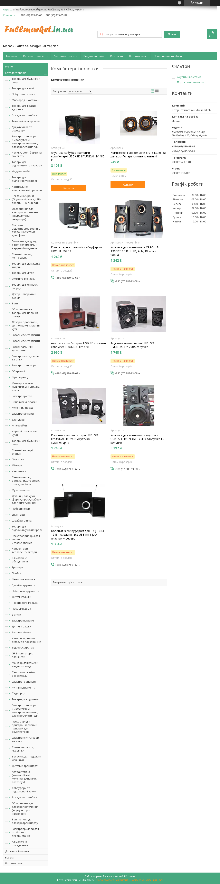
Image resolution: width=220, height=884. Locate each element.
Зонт (15, 303)
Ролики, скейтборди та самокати (27, 154)
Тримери (17, 567)
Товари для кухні (23, 88)
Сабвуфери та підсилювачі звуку (24, 789)
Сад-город (18, 693)
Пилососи (18, 459)
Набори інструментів (25, 591)
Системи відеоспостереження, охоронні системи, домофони (26, 230)
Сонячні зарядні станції (22, 451)
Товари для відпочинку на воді (24, 179)
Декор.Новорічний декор (24, 295)
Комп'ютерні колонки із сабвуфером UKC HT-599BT (76, 249)
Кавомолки (19, 471)
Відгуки (10, 857)
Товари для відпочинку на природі (27, 528)
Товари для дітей (23, 273)
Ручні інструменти (24, 585)
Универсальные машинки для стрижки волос (26, 386)
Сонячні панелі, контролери (22, 255)
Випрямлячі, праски (24, 402)
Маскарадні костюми (25, 100)
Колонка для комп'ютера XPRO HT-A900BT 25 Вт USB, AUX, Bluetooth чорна (135, 251)
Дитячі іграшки (21, 597)
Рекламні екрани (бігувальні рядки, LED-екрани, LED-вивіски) (26, 199)
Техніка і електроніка (26, 121)
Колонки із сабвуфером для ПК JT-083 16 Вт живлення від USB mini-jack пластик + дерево (77, 534)
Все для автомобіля (24, 115)
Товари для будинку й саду (26, 80)
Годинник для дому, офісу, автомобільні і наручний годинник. (25, 244)
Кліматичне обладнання (20, 559)
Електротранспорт (24, 365)
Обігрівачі (18, 371)
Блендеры (18, 419)
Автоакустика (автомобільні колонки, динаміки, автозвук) (24, 777)
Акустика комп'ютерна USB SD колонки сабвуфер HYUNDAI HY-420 (78, 345)
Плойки (16, 573)
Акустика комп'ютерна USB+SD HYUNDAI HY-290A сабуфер (132, 345)
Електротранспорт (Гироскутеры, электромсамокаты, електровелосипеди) (25, 142)
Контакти (116, 56)
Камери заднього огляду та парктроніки (26, 640)
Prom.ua (130, 876)
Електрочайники (23, 413)
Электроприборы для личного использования (26, 539)
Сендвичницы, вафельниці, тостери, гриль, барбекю (26, 480)
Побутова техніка (23, 94)
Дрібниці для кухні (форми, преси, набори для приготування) (26, 499)
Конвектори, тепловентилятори (24, 550)
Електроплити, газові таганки (25, 357)
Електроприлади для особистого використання (25, 832)
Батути (16, 614)
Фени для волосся (23, 579)
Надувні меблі (21, 171)
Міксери (17, 465)
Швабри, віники (22, 520)
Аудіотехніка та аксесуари (22, 128)
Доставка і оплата (65, 56)
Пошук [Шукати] (172, 34)
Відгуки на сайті (94, 56)
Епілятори (18, 514)
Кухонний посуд (22, 407)
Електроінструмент (24, 620)
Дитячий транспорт (25, 766)
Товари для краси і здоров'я (24, 107)
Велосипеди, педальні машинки (26, 758)
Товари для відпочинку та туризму (27, 163)
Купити (68, 188)
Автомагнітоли (21, 632)
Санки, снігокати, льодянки (23, 748)
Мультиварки (21, 490)
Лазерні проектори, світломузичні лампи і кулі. (26, 325)
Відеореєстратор (23, 647)
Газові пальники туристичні (22, 348)
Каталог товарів (34, 56)
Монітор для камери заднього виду (25, 664)
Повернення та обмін (168, 56)
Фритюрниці (20, 377)
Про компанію (138, 56)
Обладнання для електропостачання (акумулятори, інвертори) (25, 214)
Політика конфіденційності (147, 880)
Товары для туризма (25, 699)
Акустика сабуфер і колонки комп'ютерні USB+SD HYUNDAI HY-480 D (77, 156)
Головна (11, 56)
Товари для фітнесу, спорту (25, 286)
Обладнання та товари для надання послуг (25, 312)
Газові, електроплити (26, 335)
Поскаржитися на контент (112, 880)
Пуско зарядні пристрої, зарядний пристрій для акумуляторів (24, 727)
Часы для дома (21, 608)
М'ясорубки (19, 425)
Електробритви (22, 396)
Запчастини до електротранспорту (25, 821)
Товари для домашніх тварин (26, 265)
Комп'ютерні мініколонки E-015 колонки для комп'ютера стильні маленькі (138, 154)
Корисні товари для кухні (24, 433)
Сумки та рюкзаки (24, 278)
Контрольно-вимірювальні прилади (27, 188)
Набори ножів (21, 508)
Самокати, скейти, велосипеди (24, 674)
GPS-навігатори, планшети (22, 655)
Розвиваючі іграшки (25, 603)
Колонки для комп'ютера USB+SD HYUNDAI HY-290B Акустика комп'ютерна (74, 438)
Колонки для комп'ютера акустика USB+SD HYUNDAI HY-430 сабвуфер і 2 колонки (137, 438)
